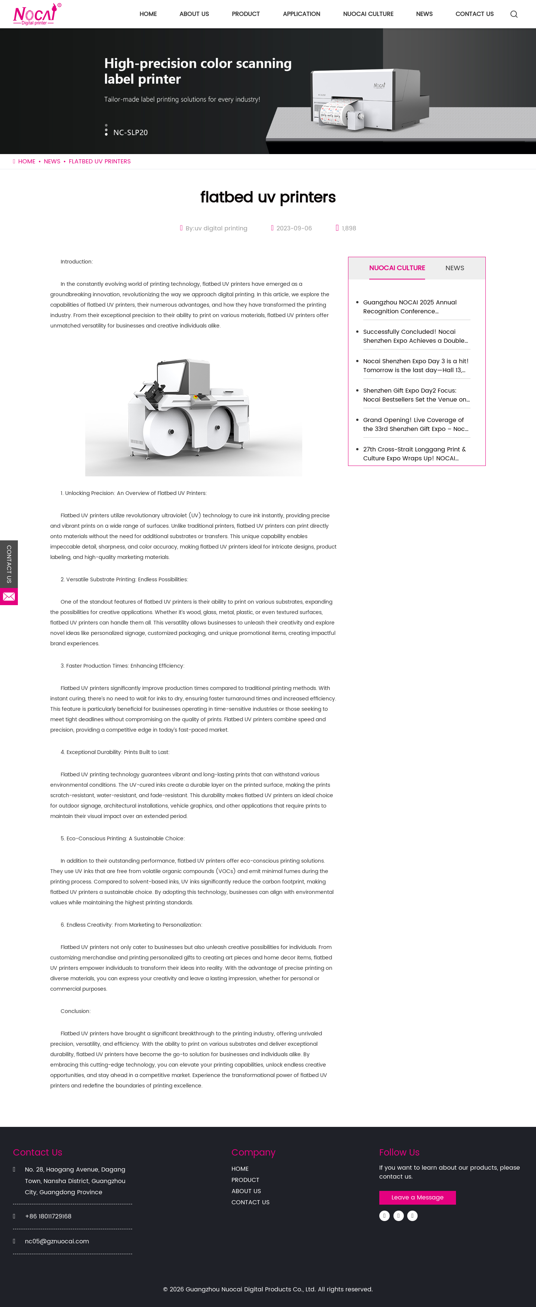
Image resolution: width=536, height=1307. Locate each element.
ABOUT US (194, 14)
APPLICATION (301, 14)
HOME (148, 14)
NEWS (424, 14)
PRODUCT (246, 14)
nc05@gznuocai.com (57, 1241)
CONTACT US (475, 14)
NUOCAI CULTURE (368, 14)
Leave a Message (418, 1197)
